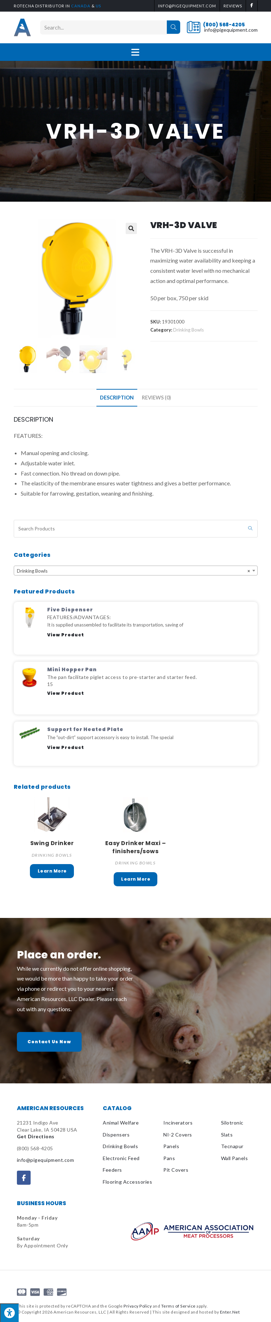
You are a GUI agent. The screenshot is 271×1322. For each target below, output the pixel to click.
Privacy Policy (138, 1306)
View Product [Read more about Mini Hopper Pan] (65, 693)
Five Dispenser (70, 609)
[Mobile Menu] (135, 52)
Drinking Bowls (188, 330)
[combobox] (136, 570)
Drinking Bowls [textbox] (133, 571)
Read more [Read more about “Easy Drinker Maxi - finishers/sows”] (136, 879)
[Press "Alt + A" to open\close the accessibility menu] (9, 1312)
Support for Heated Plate (85, 729)
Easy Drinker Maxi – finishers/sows (135, 847)
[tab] (116, 397)
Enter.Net (230, 1312)
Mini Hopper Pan (72, 669)
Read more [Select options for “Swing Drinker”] (52, 871)
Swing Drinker (52, 843)
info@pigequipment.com (231, 30)
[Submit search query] (251, 528)
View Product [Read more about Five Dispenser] (65, 635)
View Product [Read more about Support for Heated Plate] (65, 747)
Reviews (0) (156, 398)
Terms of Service (178, 1306)
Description (117, 398)
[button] (49, 1042)
